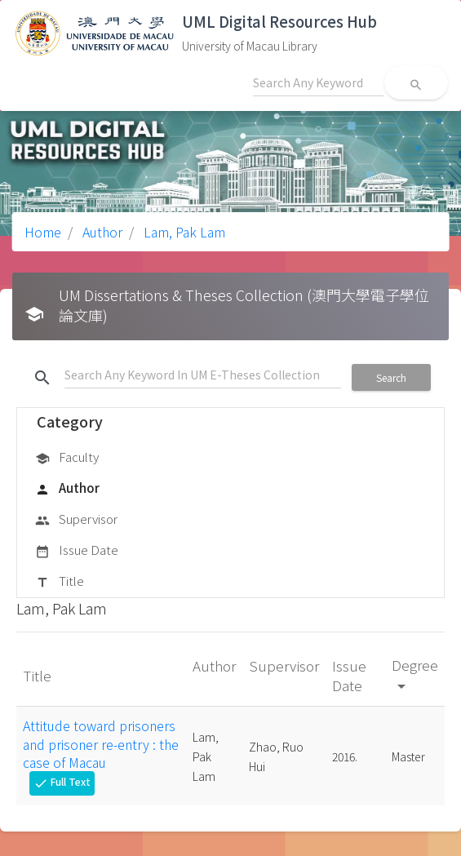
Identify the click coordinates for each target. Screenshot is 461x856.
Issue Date (76, 550)
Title (59, 581)
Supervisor (76, 519)
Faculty (67, 457)
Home (42, 232)
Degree (415, 674)
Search (391, 377)
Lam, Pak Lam (182, 232)
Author (100, 232)
